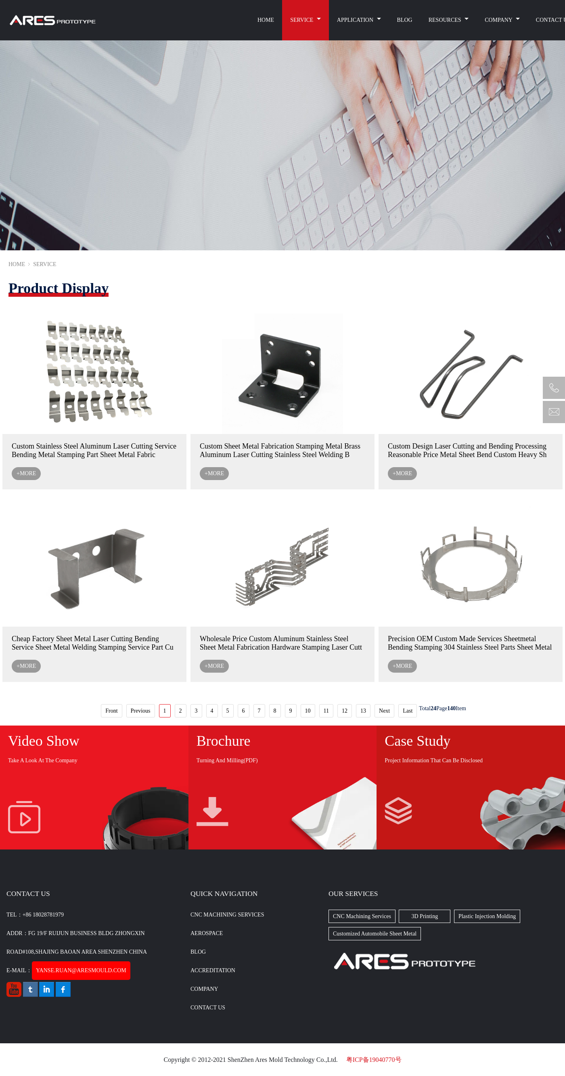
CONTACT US (207, 1008)
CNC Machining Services (227, 915)
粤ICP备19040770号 (374, 1059)
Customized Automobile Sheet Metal (374, 934)
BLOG (404, 20)
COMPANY (499, 20)
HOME (265, 20)
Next (384, 711)
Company (204, 989)
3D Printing (425, 916)
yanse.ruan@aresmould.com (81, 970)
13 (363, 711)
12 (344, 711)
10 (308, 711)
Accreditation (212, 970)
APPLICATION (356, 20)
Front (111, 711)
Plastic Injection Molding (487, 916)
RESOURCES (445, 20)
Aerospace (206, 933)
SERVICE (302, 20)
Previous (141, 711)
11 (326, 711)
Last (407, 711)
